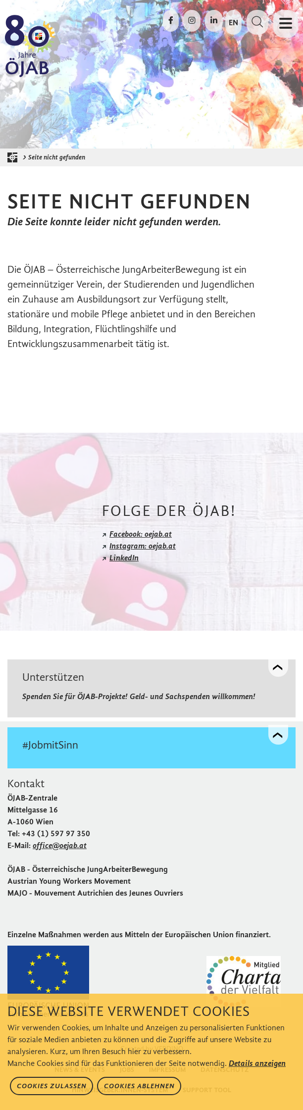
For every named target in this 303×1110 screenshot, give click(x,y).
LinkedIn (124, 557)
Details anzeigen (257, 1063)
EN (233, 22)
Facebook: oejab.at (140, 534)
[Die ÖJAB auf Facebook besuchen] (171, 21)
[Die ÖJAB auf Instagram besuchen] (192, 21)
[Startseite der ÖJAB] (14, 157)
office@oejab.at (60, 845)
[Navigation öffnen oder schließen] (285, 24)
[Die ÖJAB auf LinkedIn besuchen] (214, 21)
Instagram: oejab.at (142, 546)
